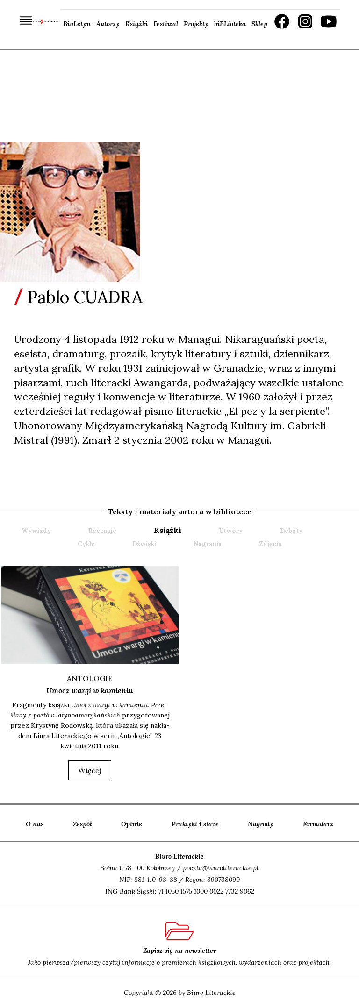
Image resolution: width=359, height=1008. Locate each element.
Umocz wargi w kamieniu (89, 690)
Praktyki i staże (195, 824)
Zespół (82, 824)
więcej (89, 770)
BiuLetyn (77, 24)
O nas (34, 824)
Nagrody (260, 824)
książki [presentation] (167, 530)
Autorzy (108, 24)
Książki (136, 24)
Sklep (259, 24)
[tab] (185, 530)
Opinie (131, 824)
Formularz (318, 824)
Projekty (196, 24)
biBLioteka (230, 24)
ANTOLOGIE (90, 678)
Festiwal (165, 24)
